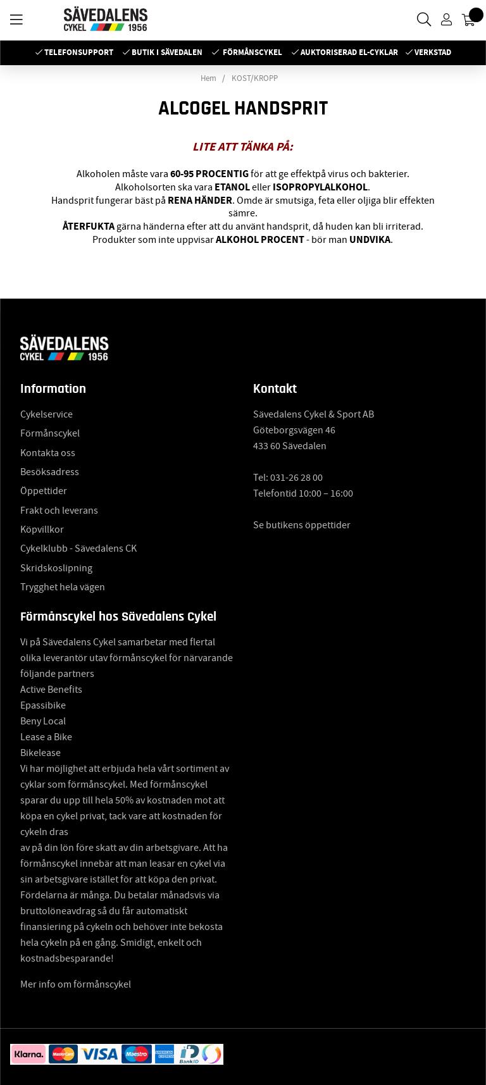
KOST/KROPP (255, 78)
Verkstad (432, 52)
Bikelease (40, 753)
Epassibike (43, 705)
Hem (208, 78)
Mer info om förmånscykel (75, 984)
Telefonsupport (78, 52)
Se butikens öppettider (302, 525)
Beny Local (43, 721)
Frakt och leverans (59, 510)
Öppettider (43, 491)
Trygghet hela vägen (62, 587)
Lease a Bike (46, 737)
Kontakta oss (47, 453)
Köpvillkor (42, 529)
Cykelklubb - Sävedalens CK (78, 548)
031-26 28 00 (296, 477)
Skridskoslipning (56, 568)
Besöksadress (49, 472)
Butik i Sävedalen (167, 52)
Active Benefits (51, 689)
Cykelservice (46, 414)
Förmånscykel (252, 52)
